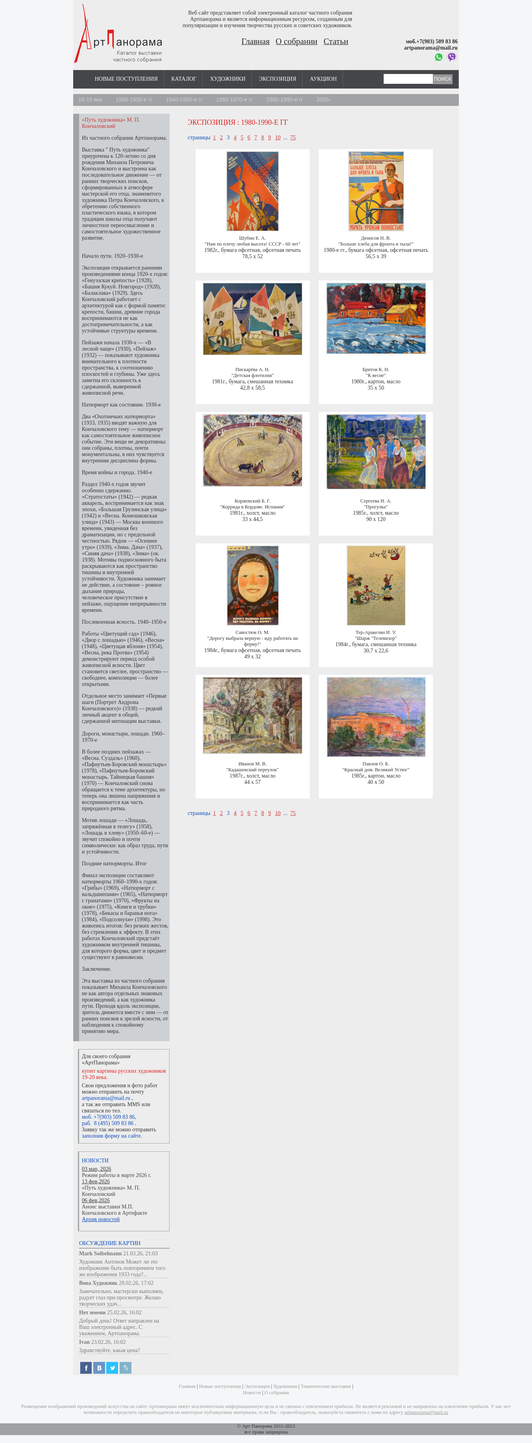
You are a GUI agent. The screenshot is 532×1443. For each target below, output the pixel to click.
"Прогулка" (376, 507)
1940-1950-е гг (184, 99)
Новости (95, 1161)
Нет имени (92, 1313)
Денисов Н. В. (376, 238)
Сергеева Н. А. (376, 501)
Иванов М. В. (252, 764)
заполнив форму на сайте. (112, 1136)
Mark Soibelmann (100, 1253)
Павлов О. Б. (375, 764)
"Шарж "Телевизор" (376, 638)
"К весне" (376, 375)
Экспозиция (277, 79)
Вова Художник (98, 1283)
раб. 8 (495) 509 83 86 (107, 1123)
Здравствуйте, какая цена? (109, 1350)
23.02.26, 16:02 (108, 1342)
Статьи (335, 41)
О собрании (297, 41)
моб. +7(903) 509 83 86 (108, 1117)
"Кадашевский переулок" (252, 769)
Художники (228, 79)
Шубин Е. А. (252, 238)
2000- (323, 99)
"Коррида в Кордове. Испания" (252, 507)
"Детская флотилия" (252, 375)
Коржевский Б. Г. (252, 501)
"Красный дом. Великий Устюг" (376, 769)
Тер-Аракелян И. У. (376, 632)
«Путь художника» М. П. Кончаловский (111, 1191)
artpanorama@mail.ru (106, 1098)
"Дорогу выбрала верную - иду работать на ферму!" (252, 641)
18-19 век (90, 99)
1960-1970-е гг (234, 99)
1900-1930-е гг (134, 99)
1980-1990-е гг (284, 99)
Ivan (84, 1342)
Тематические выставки (326, 1386)
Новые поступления (126, 79)
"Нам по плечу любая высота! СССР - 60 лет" (253, 244)
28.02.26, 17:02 (136, 1283)
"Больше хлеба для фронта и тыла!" (376, 244)
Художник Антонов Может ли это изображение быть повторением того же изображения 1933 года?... (122, 1268)
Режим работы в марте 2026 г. (116, 1175)
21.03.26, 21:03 (140, 1253)
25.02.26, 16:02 (124, 1313)
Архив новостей (101, 1219)
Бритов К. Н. (375, 369)
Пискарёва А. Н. (252, 369)
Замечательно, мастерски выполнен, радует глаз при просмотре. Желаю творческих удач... (121, 1297)
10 (278, 137)
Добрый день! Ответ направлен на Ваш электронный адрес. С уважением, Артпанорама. (119, 1327)
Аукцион (323, 79)
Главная (256, 41)
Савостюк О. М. (253, 632)
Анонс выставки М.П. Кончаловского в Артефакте (114, 1210)
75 (293, 137)
